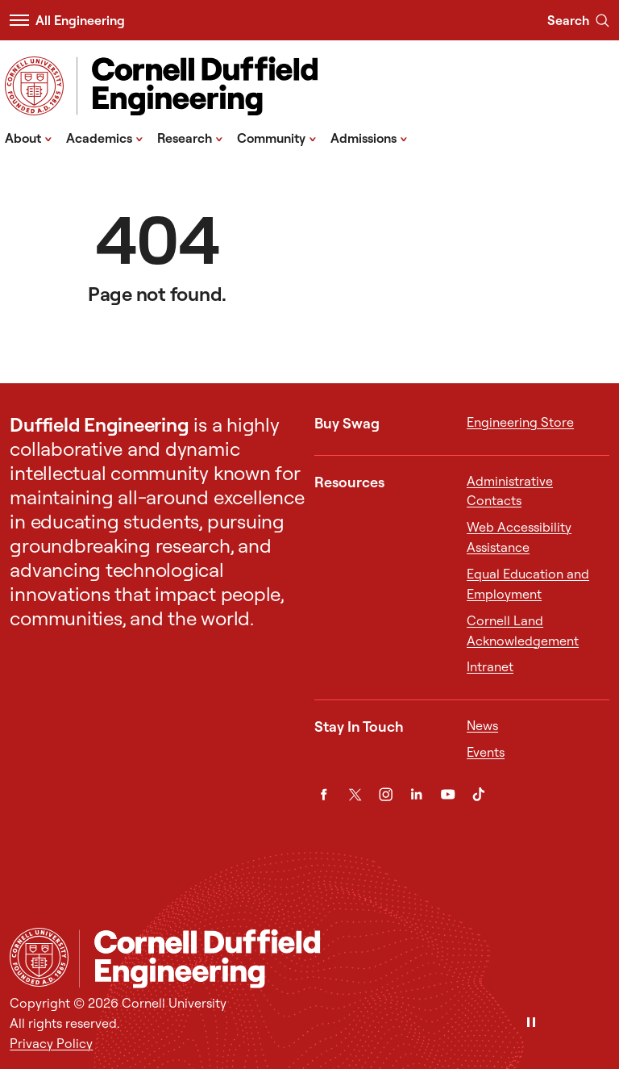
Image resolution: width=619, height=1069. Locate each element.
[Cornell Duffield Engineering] (344, 958)
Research (190, 137)
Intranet (490, 666)
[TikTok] (478, 794)
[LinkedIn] (416, 794)
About (28, 137)
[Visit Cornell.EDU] (34, 85)
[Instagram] (385, 794)
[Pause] (531, 1023)
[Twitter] (355, 794)
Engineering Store (520, 422)
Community (277, 137)
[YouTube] (447, 794)
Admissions (369, 137)
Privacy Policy (51, 1043)
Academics (104, 137)
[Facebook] (323, 794)
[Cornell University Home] (39, 957)
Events (486, 752)
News (482, 725)
